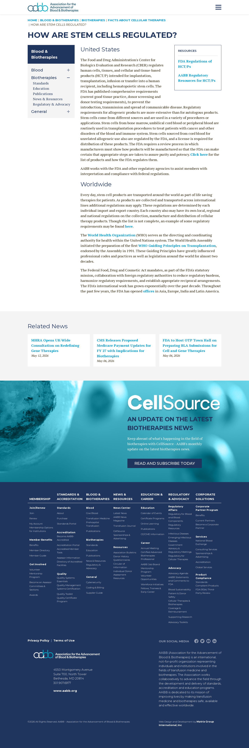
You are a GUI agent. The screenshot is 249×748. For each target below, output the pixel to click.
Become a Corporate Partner (207, 526)
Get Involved (37, 564)
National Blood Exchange (204, 542)
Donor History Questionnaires (121, 558)
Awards (33, 594)
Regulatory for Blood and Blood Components (180, 517)
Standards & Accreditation (70, 497)
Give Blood (92, 513)
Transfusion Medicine (98, 518)
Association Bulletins (124, 552)
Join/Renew (37, 507)
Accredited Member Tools (68, 550)
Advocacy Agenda (178, 573)
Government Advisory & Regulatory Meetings (180, 548)
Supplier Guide (94, 592)
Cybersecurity (93, 582)
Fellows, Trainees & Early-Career (151, 590)
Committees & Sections (37, 588)
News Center (122, 507)
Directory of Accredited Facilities (69, 563)
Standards (41, 83)
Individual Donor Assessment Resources (122, 575)
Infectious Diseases (178, 533)
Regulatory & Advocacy (51, 104)
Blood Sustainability (179, 589)
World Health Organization (111, 235)
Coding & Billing (95, 587)
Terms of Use (64, 640)
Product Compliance (203, 576)
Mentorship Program (35, 575)
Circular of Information (120, 565)
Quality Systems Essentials (66, 579)
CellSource (119, 531)
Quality (61, 573)
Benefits (33, 545)
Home (32, 20)
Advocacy (174, 568)
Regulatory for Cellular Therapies (178, 557)
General (91, 577)
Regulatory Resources (174, 526)
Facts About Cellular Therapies (137, 20)
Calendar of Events (151, 513)
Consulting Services (206, 549)
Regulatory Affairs (175, 508)
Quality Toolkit (65, 593)
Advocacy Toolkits (178, 622)
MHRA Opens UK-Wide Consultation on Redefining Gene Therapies (55, 345)
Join (31, 513)
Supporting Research (180, 616)
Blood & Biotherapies (59, 20)
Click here (199, 154)
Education (41, 88)
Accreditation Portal (68, 545)
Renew (33, 518)
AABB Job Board (150, 564)
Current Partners (205, 520)
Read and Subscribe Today (164, 463)
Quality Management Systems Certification (69, 587)
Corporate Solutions (205, 497)
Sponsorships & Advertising (121, 536)
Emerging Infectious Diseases (179, 539)
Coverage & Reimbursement (177, 610)
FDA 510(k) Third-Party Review (205, 591)
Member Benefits (40, 539)
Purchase (62, 518)
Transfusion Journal (124, 525)
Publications (43, 93)
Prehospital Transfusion (92, 524)
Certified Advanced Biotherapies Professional (151, 556)
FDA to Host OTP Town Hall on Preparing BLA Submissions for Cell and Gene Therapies (190, 345)
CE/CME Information (152, 534)
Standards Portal (66, 523)
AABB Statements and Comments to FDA (178, 581)
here (129, 226)
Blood (90, 507)
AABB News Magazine (119, 519)
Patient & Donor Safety (177, 595)
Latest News (120, 513)
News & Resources (48, 99)
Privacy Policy (38, 640)
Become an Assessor (40, 582)
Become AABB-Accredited (65, 538)
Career (145, 542)
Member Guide (37, 555)
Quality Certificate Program (67, 599)
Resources (120, 547)
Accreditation (66, 532)
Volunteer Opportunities (148, 577)
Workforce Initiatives (152, 584)
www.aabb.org (65, 691)
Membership (39, 499)
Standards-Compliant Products (207, 584)
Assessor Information (68, 557)
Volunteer (34, 569)
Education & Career (152, 497)
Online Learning (150, 523)
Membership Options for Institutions (41, 529)
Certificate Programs (152, 518)
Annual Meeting (150, 548)
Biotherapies (93, 20)
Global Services (204, 567)
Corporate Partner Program (207, 508)
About (60, 513)
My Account (36, 523)
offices (148, 291)
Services (201, 536)
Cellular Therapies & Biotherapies (179, 602)
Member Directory (39, 550)
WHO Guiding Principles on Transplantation (177, 245)
